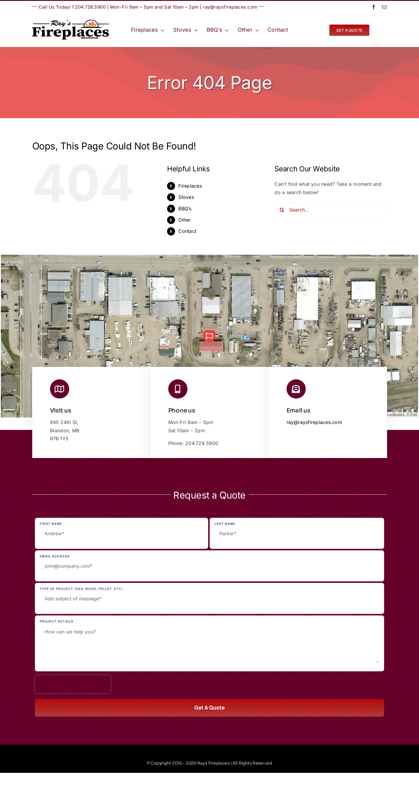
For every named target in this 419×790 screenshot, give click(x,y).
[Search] (281, 209)
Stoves (186, 197)
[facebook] (373, 7)
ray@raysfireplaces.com (230, 7)
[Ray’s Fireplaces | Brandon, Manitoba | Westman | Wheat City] (70, 22)
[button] (209, 336)
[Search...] (330, 209)
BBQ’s (184, 209)
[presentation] (73, 684)
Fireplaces (190, 186)
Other (184, 220)
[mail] (384, 7)
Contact (187, 231)
